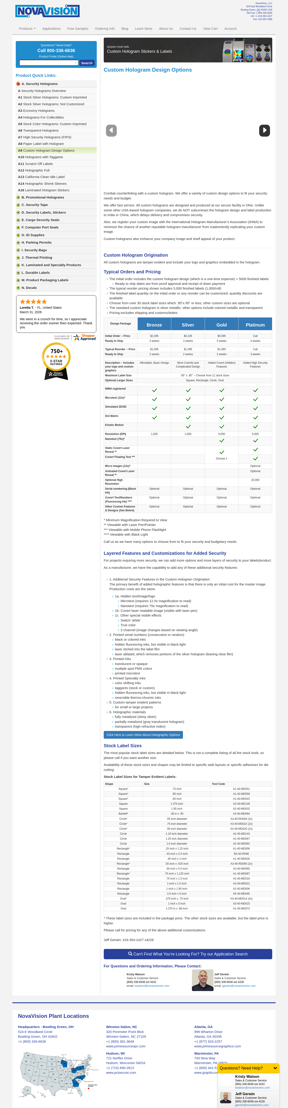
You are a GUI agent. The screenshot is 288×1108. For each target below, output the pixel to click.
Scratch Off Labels (35, 164)
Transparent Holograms (38, 130)
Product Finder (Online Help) (56, 56)
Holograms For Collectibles (41, 117)
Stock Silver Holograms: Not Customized (51, 104)
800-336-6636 (61, 50)
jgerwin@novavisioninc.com (239, 985)
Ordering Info (105, 28)
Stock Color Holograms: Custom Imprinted (52, 124)
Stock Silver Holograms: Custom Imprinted (52, 97)
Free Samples (77, 28)
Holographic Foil (34, 170)
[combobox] (49, 63)
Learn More (143, 28)
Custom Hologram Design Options (46, 150)
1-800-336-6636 (264, 13)
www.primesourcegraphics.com (217, 1046)
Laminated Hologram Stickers (43, 190)
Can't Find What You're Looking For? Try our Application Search (188, 954)
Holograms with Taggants (40, 157)
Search (86, 63)
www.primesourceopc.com (126, 1046)
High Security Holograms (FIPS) (44, 137)
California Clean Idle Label (41, 177)
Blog (125, 28)
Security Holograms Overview (42, 91)
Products (27, 28)
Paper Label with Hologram (41, 144)
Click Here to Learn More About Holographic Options (143, 735)
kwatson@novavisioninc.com (152, 985)
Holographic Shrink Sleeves (42, 183)
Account (230, 28)
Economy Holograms (36, 110)
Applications (51, 28)
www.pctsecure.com (121, 1072)
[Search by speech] (76, 63)
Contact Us (188, 28)
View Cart (210, 28)
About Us (166, 28)
